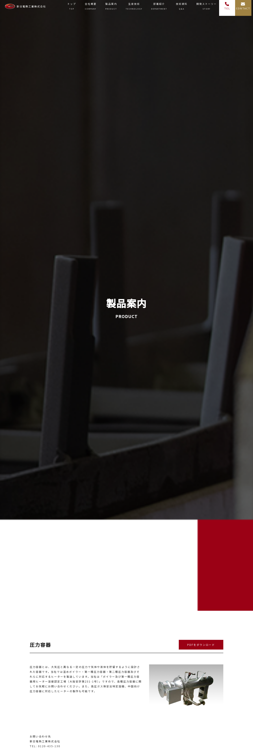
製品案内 (111, 6)
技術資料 (181, 6)
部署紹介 (159, 6)
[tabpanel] (186, 696)
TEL (227, 6)
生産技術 (134, 6)
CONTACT (243, 6)
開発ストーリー (206, 6)
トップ (71, 6)
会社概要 (90, 6)
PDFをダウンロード (201, 645)
